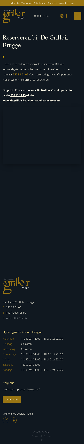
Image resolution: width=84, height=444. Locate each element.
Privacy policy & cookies (42, 436)
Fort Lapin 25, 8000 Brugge (18, 302)
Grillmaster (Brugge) (46, 3)
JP (42, 440)
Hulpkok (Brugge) (66, 3)
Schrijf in (12, 399)
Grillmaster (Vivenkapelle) (22, 3)
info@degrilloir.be (14, 312)
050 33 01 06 (41, 16)
